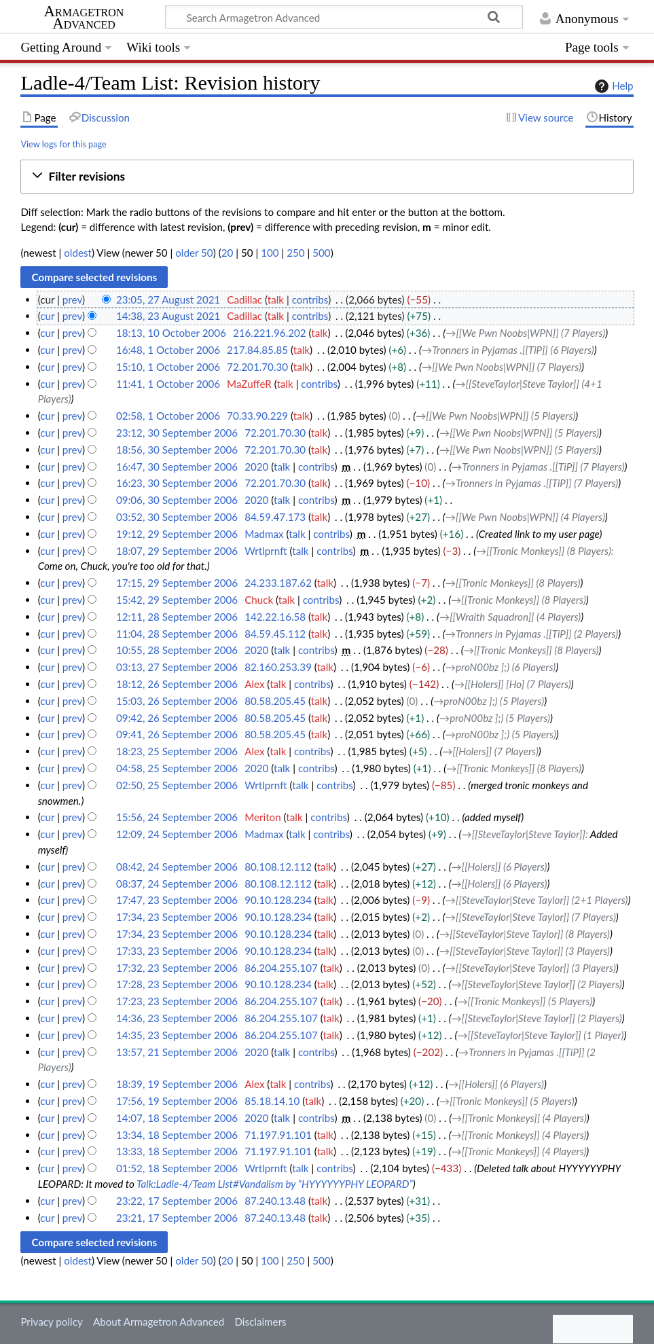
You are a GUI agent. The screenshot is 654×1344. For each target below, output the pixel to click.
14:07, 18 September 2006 (177, 1118)
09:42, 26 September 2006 (177, 718)
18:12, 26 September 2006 (177, 684)
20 (227, 253)
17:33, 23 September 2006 (177, 951)
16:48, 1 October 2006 (168, 350)
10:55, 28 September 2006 (177, 650)
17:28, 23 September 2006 (177, 984)
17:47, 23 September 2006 (177, 900)
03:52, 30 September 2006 (177, 517)
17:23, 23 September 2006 (177, 1001)
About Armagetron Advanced (158, 1321)
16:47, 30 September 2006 (177, 466)
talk (276, 299)
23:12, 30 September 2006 (177, 432)
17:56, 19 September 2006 (177, 1101)
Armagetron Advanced (84, 17)
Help (612, 86)
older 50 (194, 253)
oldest (78, 253)
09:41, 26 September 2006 (177, 734)
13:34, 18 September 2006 (177, 1135)
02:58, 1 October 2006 (168, 416)
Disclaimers (260, 1321)
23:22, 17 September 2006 (177, 1201)
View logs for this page (63, 144)
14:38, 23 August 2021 (168, 316)
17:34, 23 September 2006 (177, 917)
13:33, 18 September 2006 (177, 1151)
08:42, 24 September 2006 (177, 866)
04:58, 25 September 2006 (177, 768)
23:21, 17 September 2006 (177, 1218)
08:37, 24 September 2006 (177, 883)
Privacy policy (51, 1321)
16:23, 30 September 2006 (177, 483)
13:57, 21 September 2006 (177, 1052)
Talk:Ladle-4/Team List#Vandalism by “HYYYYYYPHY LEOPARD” (275, 1184)
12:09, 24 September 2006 (177, 834)
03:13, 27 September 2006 (177, 667)
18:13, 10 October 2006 (171, 333)
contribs (310, 299)
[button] (326, 177)
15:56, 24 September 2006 (177, 817)
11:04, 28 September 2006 (177, 634)
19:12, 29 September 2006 (177, 534)
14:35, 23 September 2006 (177, 1035)
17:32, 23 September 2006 (177, 968)
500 (321, 253)
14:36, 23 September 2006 (177, 1018)
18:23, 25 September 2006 (177, 751)
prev (72, 299)
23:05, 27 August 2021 (168, 299)
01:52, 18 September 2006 (177, 1168)
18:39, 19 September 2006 (177, 1084)
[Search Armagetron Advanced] (344, 17)
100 (269, 253)
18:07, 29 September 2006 (177, 551)
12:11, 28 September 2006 (177, 617)
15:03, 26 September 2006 (177, 701)
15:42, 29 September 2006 (177, 600)
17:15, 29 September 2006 (177, 583)
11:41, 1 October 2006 (168, 384)
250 (295, 253)
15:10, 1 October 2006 (168, 367)
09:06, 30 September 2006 (177, 500)
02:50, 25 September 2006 (177, 785)
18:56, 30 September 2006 (177, 449)
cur (47, 316)
